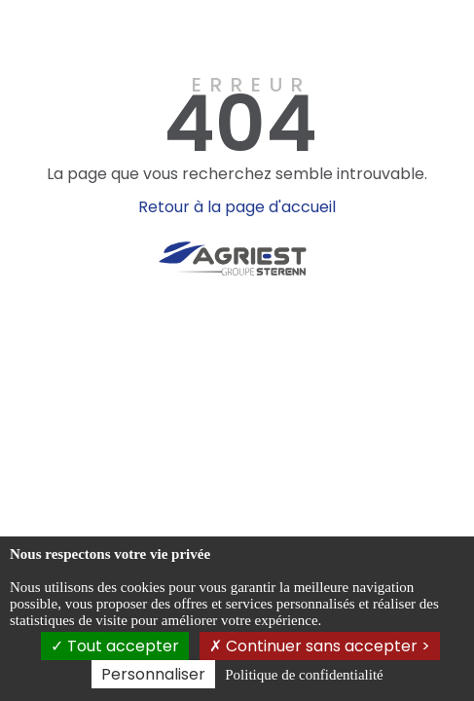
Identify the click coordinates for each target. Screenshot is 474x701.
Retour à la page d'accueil (237, 207)
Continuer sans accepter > (319, 646)
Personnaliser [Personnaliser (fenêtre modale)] (153, 674)
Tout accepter (115, 646)
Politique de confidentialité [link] (304, 675)
